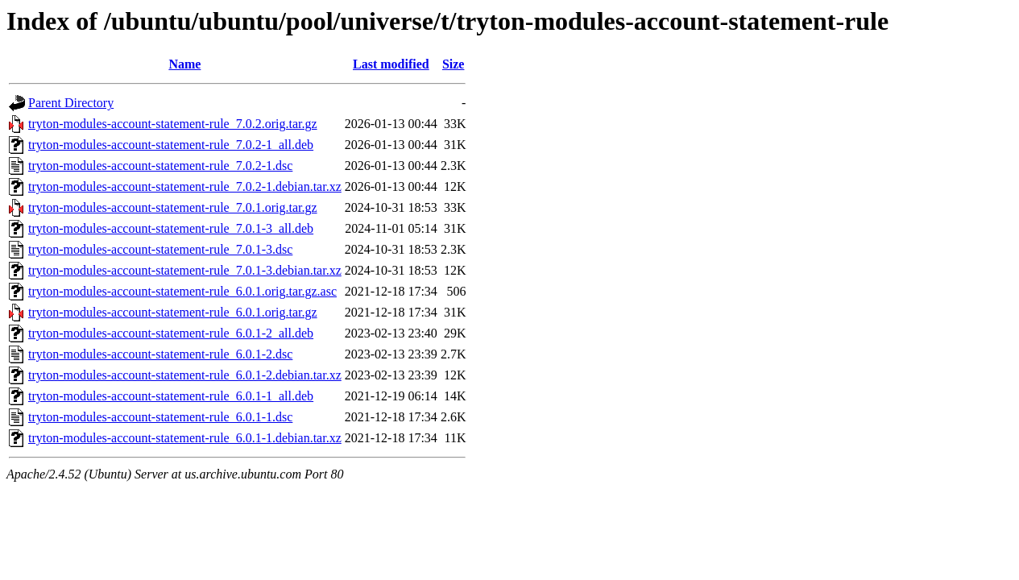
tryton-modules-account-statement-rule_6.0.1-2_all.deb (170, 333)
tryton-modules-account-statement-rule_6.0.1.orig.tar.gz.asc (182, 291)
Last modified (391, 64)
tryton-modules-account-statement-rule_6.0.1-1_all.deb (170, 396)
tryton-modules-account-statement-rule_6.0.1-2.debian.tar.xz (185, 375)
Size (453, 64)
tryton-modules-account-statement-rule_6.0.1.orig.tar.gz (172, 312)
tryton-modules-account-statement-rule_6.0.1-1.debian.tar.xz (185, 438)
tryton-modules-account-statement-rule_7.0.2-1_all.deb (170, 144)
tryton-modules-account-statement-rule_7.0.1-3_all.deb (170, 228)
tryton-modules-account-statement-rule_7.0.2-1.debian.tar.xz (185, 186)
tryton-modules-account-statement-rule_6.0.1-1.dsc (160, 417)
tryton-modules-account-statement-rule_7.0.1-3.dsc (160, 249)
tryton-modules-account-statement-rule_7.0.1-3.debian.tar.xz (185, 270)
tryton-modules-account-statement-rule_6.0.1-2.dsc (160, 354)
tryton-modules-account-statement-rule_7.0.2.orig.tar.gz (172, 123)
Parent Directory (71, 103)
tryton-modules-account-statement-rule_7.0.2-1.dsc (160, 165)
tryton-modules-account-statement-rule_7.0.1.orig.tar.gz (172, 207)
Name (184, 64)
